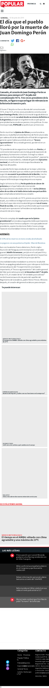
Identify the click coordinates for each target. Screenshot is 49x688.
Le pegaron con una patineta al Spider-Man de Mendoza (22, 243)
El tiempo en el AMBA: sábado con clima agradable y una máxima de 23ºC (24, 341)
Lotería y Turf (20, 673)
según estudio (8, 443)
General (20, 669)
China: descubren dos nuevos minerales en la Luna (20, 496)
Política (26, 658)
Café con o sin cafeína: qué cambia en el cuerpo (19, 445)
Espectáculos (22, 666)
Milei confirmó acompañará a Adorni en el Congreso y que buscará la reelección (31, 568)
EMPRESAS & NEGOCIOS (10, 392)
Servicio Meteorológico (12, 339)
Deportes (26, 663)
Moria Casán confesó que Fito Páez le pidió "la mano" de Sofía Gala (31, 600)
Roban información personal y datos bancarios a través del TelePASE (31, 578)
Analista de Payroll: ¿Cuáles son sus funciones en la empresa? (24, 393)
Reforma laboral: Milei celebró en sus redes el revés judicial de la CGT (31, 589)
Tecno (25, 669)
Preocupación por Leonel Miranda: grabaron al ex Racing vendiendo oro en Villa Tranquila (31, 557)
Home (19, 655)
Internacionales (29, 666)
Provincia (31, 4)
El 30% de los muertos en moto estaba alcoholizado (21, 239)
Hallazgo (6, 495)
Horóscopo (27, 672)
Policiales (20, 663)
